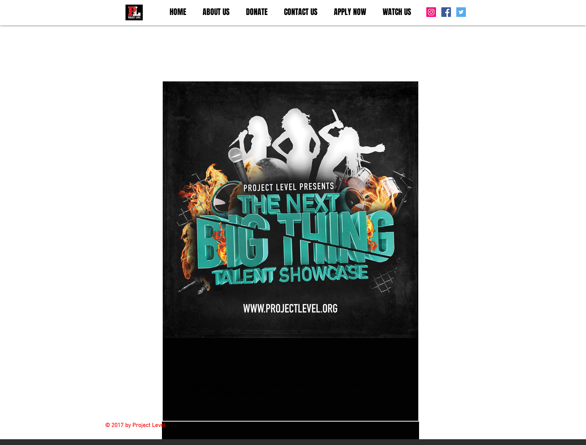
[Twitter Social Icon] (461, 12)
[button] (216, 12)
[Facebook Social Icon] (446, 12)
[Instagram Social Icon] (431, 12)
